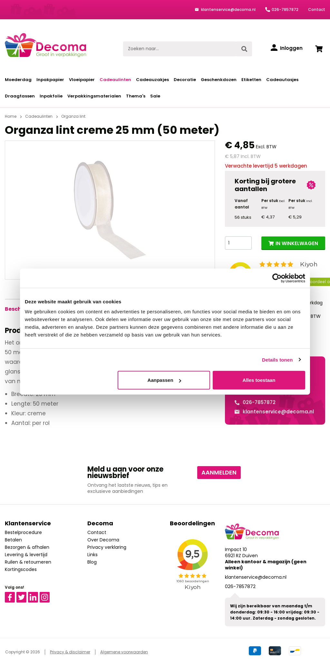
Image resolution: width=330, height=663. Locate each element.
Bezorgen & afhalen (27, 547)
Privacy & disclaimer (70, 652)
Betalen (13, 540)
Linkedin (37, 595)
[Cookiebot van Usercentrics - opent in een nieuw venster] (277, 278)
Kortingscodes (21, 569)
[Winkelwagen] (318, 49)
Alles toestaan (259, 380)
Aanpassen (164, 380)
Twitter (24, 595)
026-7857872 (285, 9)
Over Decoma (103, 540)
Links (92, 554)
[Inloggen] (286, 48)
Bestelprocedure (23, 532)
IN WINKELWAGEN (297, 243)
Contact (316, 9)
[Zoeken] (244, 48)
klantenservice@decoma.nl (228, 9)
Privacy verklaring (106, 547)
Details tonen (277, 359)
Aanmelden (219, 472)
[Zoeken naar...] (180, 48)
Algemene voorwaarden (124, 652)
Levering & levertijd (26, 554)
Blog (92, 562)
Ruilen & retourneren (28, 562)
